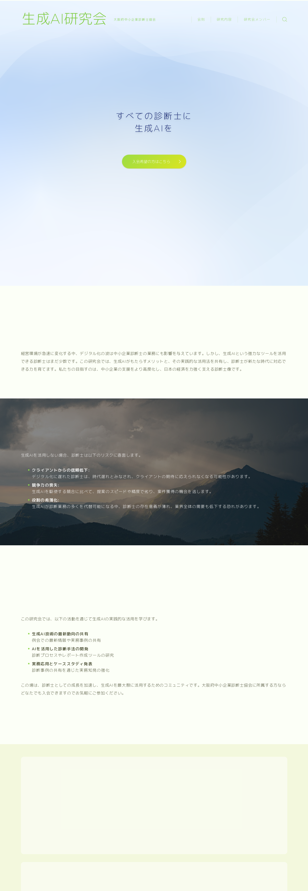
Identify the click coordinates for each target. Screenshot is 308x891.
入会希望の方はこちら (151, 161)
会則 (201, 19)
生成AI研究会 (64, 19)
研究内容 (224, 19)
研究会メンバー (257, 19)
